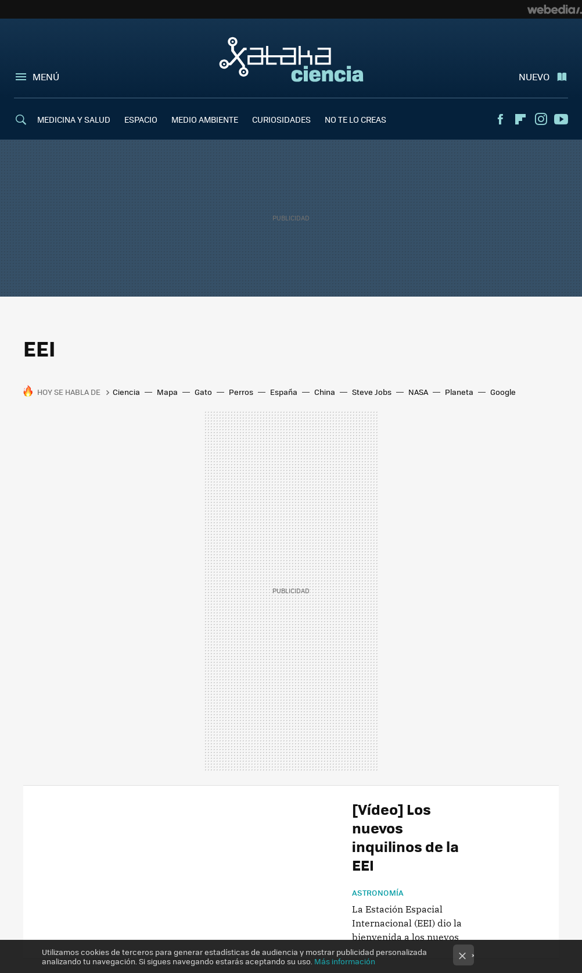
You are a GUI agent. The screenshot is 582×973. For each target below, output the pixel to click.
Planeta (459, 391)
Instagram (541, 119)
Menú (46, 76)
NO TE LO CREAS (355, 119)
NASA (418, 391)
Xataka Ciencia (291, 59)
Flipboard (520, 119)
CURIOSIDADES (281, 119)
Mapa (167, 391)
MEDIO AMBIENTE (204, 119)
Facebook (500, 119)
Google (503, 391)
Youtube (561, 119)
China (324, 391)
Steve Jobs (371, 391)
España (283, 391)
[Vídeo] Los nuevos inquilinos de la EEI (405, 836)
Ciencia (126, 391)
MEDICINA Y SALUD (73, 119)
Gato (203, 391)
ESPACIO (140, 119)
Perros (241, 391)
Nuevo (534, 76)
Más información (344, 961)
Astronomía (378, 892)
